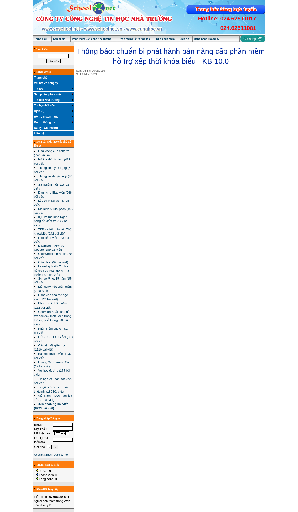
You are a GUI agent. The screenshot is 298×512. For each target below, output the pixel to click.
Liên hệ (184, 39)
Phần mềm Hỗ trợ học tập (134, 39)
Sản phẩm (59, 39)
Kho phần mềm (165, 39)
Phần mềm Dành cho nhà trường (92, 39)
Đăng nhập (200, 39)
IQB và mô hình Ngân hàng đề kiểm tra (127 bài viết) (51, 221)
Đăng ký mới (61, 454)
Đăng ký (214, 39)
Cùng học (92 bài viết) (53, 262)
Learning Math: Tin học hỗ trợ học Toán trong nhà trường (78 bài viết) (51, 270)
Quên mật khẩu (43, 454)
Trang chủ (40, 39)
